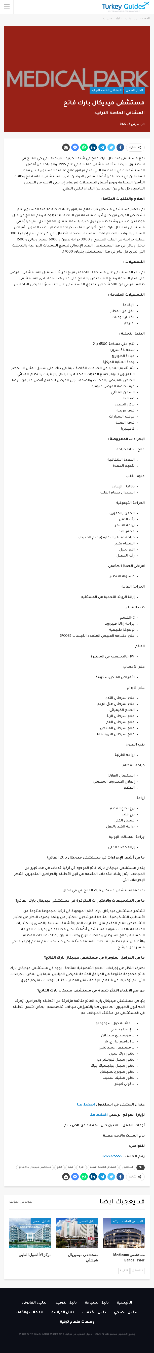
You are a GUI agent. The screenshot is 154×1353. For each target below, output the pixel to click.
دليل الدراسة (62, 1313)
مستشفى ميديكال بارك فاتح (35, 1167)
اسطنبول (127, 1167)
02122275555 (111, 1156)
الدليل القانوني (35, 1303)
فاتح (59, 1167)
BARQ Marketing (53, 1334)
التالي (124, 1270)
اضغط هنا (86, 1105)
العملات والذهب (29, 1313)
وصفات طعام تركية (77, 1322)
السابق (137, 1270)
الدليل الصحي (134, 90)
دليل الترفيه (66, 1303)
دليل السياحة (97, 1303)
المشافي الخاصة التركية (106, 90)
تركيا (70, 1167)
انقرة (81, 1167)
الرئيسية (124, 1303)
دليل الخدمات (94, 1313)
